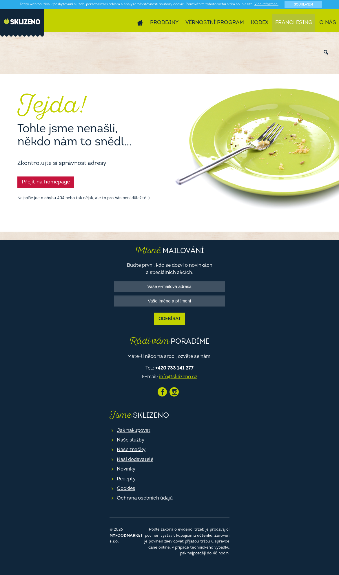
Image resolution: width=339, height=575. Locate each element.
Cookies (126, 488)
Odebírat (169, 319)
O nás (327, 23)
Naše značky (131, 449)
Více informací (266, 4)
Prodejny (164, 23)
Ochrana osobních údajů (145, 498)
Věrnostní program (214, 23)
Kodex (259, 23)
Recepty (126, 479)
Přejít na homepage (46, 182)
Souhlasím (303, 4)
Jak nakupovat (133, 430)
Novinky (126, 469)
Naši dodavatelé (135, 459)
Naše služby (130, 440)
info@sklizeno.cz (178, 376)
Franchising (293, 23)
